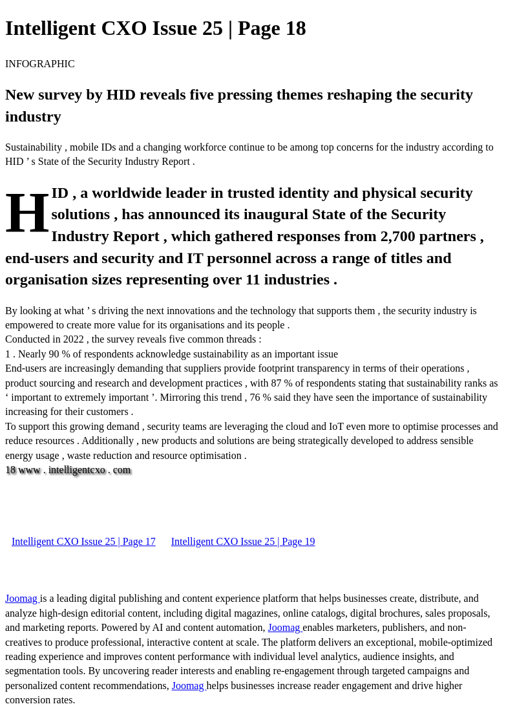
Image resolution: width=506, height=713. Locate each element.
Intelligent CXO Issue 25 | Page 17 (84, 541)
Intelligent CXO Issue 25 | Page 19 (243, 541)
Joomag (22, 598)
